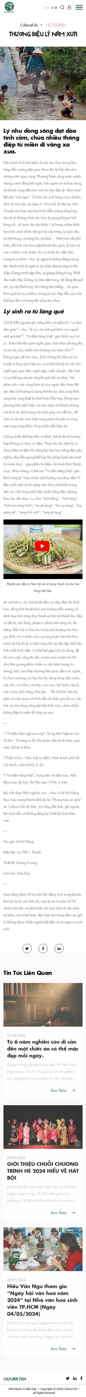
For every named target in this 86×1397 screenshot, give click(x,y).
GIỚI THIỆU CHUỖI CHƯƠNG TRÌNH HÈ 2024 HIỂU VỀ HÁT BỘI (43, 1170)
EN (47, 8)
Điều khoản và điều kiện (22, 1389)
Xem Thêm (59, 1090)
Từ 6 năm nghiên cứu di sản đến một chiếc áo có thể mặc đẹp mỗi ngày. (42, 1048)
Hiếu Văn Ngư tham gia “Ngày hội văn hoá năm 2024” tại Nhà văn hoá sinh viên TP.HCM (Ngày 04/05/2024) (42, 1300)
